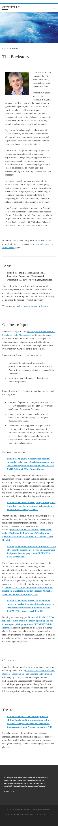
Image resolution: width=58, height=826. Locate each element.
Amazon (44, 306)
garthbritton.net (22, 809)
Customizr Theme (44, 814)
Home (4, 48)
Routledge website (27, 306)
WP (17, 814)
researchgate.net (43, 244)
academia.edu (8, 247)
